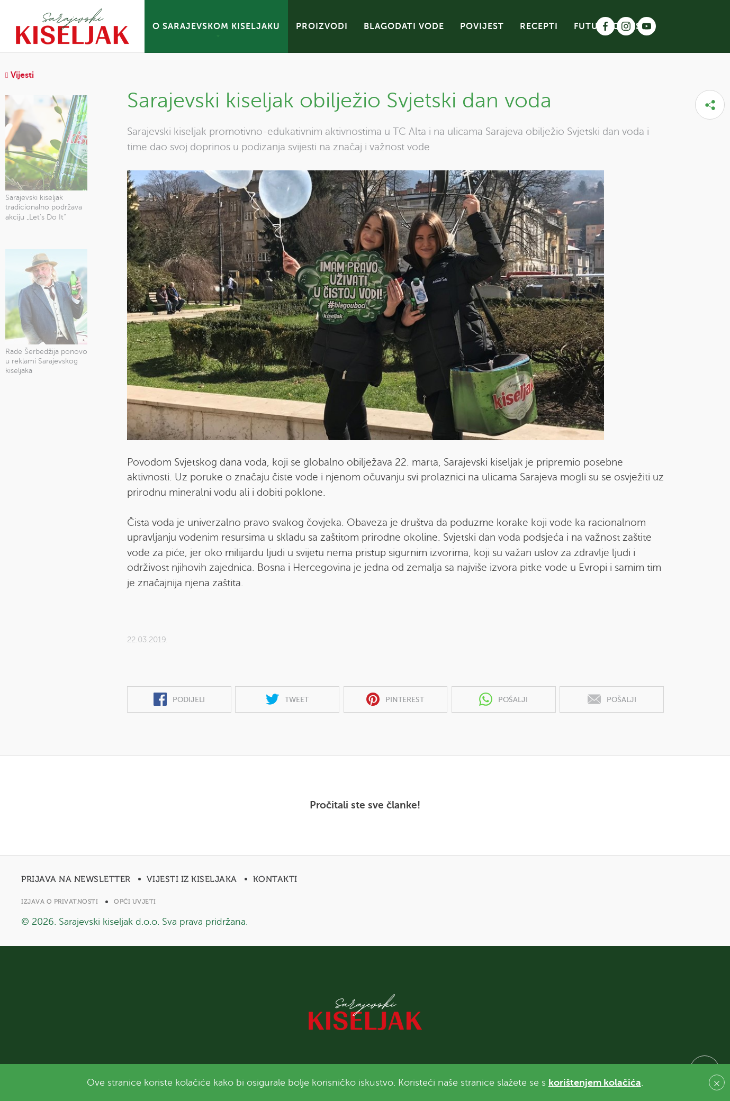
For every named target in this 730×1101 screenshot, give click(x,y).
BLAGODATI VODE (404, 26)
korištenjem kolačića (594, 1082)
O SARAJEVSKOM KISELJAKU (216, 26)
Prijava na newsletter (76, 879)
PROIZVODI (322, 26)
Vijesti (19, 75)
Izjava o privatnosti (59, 901)
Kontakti (275, 879)
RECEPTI (539, 26)
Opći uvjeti (135, 901)
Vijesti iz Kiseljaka (192, 879)
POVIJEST (482, 26)
